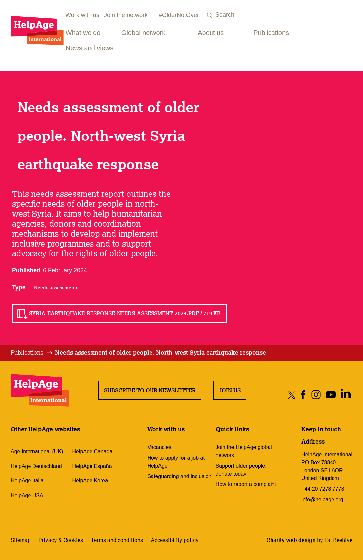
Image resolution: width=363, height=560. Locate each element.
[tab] (32, 352)
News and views (90, 48)
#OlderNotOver (179, 15)
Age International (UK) (37, 451)
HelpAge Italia (27, 480)
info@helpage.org (322, 499)
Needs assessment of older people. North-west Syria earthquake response (160, 352)
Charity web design (291, 540)
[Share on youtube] (330, 394)
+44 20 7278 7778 (322, 489)
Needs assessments (56, 287)
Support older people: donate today (241, 469)
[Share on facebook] (303, 394)
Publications (271, 32)
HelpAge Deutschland (36, 466)
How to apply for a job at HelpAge (176, 462)
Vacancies (159, 447)
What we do (83, 32)
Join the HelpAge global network (244, 451)
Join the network (126, 15)
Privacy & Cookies (60, 540)
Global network (143, 32)
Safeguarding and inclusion (179, 476)
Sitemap (20, 540)
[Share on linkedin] (345, 394)
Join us (230, 390)
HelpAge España (92, 466)
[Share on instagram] (315, 394)
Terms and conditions (117, 540)
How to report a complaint (246, 484)
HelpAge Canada (92, 451)
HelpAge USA (27, 495)
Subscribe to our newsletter (150, 390)
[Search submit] (209, 15)
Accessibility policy (175, 540)
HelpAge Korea (90, 480)
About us (211, 32)
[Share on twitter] (292, 394)
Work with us (82, 15)
